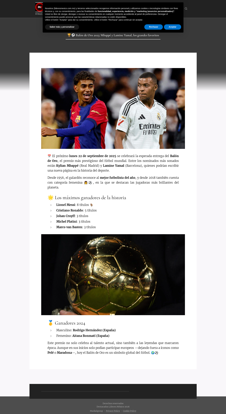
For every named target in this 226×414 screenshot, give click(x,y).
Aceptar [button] (172, 27)
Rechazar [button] (153, 27)
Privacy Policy (113, 411)
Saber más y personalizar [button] (62, 27)
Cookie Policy (129, 411)
